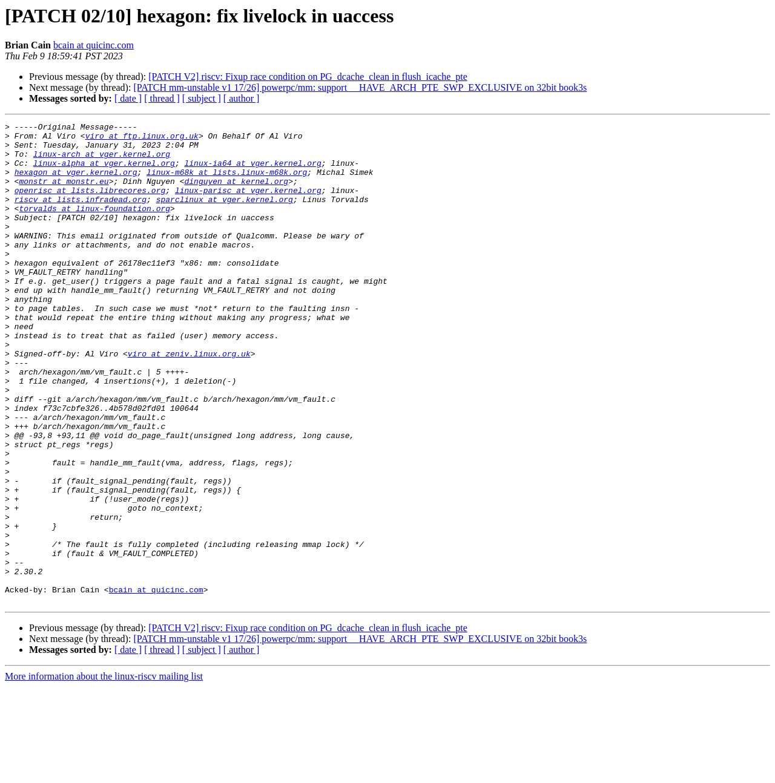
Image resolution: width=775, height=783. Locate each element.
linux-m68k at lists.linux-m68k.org (227, 182)
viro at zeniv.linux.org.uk (189, 400)
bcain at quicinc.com (93, 45)
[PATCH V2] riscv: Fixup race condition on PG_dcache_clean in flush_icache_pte (307, 76)
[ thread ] (162, 98)
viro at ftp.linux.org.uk (142, 139)
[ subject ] (201, 98)
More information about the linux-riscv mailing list (104, 772)
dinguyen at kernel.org (236, 193)
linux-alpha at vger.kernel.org (104, 171)
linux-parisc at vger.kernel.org (248, 204)
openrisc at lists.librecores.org (90, 204)
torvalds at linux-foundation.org (94, 226)
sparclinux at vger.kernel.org (224, 215)
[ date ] (128, 98)
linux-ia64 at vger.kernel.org (252, 171)
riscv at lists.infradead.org (81, 215)
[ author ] (241, 98)
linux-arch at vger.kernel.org (101, 161)
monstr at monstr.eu (63, 193)
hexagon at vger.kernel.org (76, 182)
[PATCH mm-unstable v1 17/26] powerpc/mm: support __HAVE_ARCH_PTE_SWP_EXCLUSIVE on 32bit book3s (360, 87)
